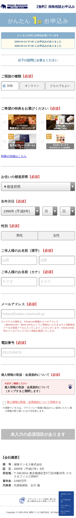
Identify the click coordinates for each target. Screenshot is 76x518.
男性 (19, 235)
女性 (56, 235)
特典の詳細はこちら (14, 156)
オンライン (32, 85)
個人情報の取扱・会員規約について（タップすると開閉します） (27, 387)
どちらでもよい (60, 85)
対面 (10, 85)
